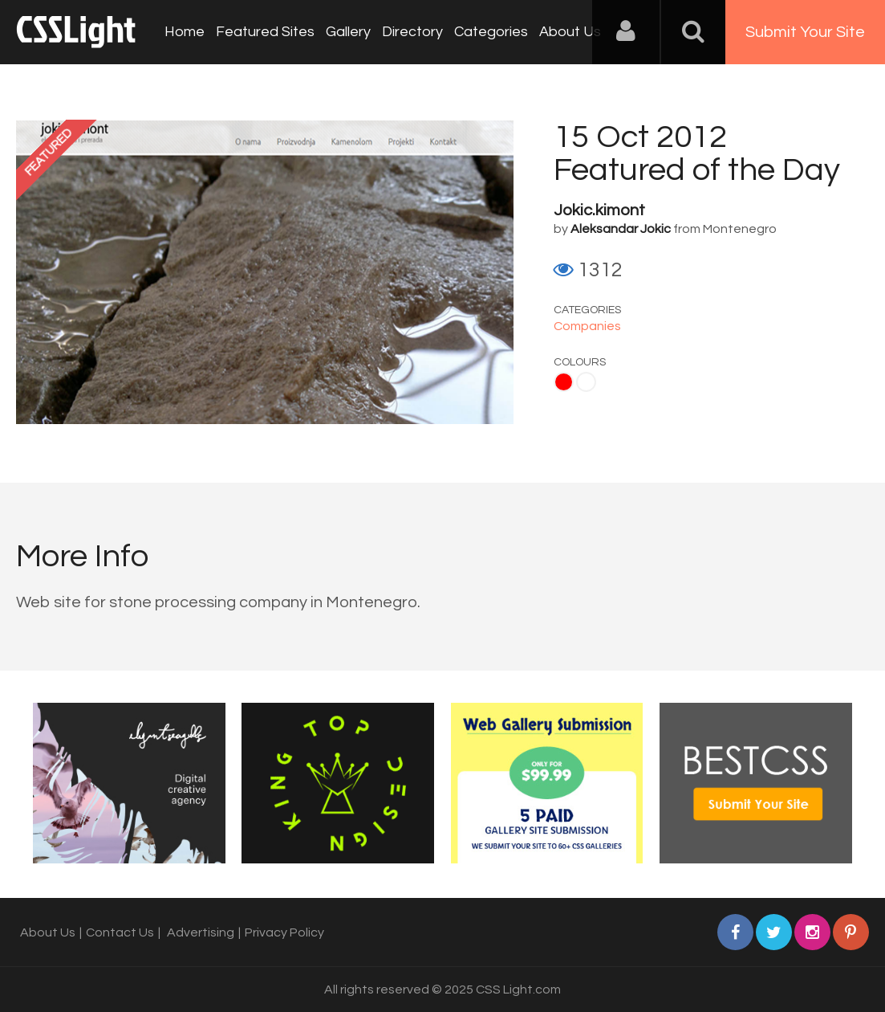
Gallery (348, 31)
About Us (570, 31)
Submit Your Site (805, 32)
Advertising (200, 932)
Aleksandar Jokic (620, 228)
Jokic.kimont (599, 210)
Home (184, 31)
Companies (587, 326)
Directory (412, 31)
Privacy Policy (284, 932)
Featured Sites (265, 31)
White (586, 382)
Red (564, 382)
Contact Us (120, 932)
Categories (491, 31)
